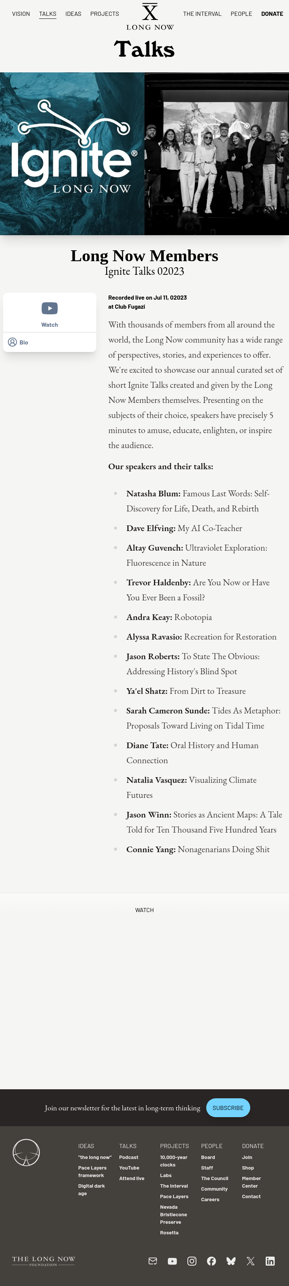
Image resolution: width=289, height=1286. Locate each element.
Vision (21, 13)
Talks (47, 13)
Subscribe (228, 1107)
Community (214, 1188)
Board (208, 1157)
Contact (251, 1196)
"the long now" (95, 1157)
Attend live (131, 1178)
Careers (210, 1199)
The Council (214, 1178)
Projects (104, 13)
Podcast (128, 1157)
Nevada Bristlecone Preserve (173, 1214)
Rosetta (169, 1232)
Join (247, 1157)
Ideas (73, 13)
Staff (207, 1167)
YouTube (129, 1167)
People (241, 13)
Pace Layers (174, 1196)
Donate (272, 13)
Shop (248, 1167)
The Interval (202, 13)
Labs (166, 1175)
